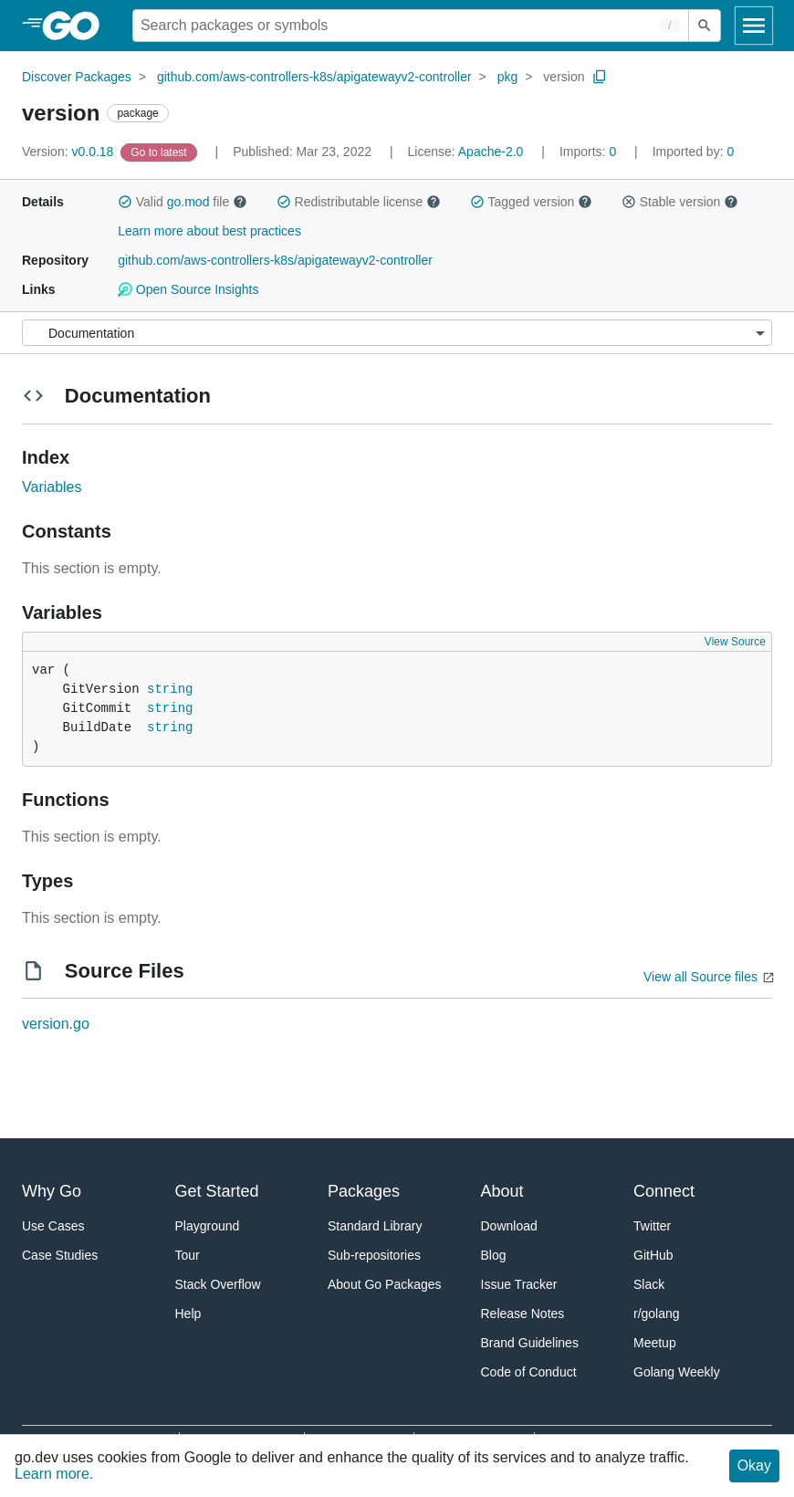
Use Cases (53, 1226)
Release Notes (523, 1313)
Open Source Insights (188, 289)
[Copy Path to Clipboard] (599, 76)
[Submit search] (704, 25)
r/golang (656, 1313)
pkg (507, 76)
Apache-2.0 (491, 151)
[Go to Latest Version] (160, 151)
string (170, 689)
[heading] (77, 25)
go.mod (188, 201)
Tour (187, 1255)
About (502, 1191)
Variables (52, 487)
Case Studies (60, 1255)
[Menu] (397, 332)
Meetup (654, 1342)
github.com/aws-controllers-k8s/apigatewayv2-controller (314, 76)
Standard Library (375, 1226)
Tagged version (531, 201)
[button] (125, 201)
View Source (735, 641)
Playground (207, 1226)
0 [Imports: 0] (589, 151)
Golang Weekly (676, 1372)
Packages (364, 1191)
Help (188, 1313)
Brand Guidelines (530, 1342)
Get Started (217, 1191)
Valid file (182, 201)
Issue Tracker (519, 1284)
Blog (494, 1255)
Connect (664, 1191)
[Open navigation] (754, 25)
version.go (55, 1023)
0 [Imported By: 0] (694, 151)
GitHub (653, 1255)
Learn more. (54, 1473)
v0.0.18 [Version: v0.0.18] (69, 151)
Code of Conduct (529, 1372)
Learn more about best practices (209, 231)
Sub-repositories (374, 1255)
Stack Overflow (218, 1284)
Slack (648, 1284)
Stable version (680, 201)
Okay (754, 1465)
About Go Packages (385, 1284)
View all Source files (700, 976)
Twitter (652, 1226)
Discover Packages (76, 76)
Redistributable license (359, 201)
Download (509, 1226)
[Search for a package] (410, 25)
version (563, 76)
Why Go (51, 1191)
